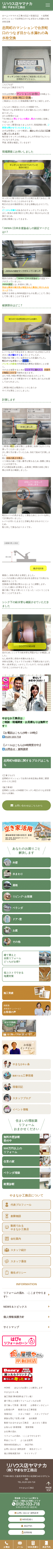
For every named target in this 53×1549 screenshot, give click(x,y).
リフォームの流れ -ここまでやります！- (24, 1294)
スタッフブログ (41, 1413)
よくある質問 (26, 1440)
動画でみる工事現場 (27, 1409)
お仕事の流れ (10, 1431)
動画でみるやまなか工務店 (16, 1422)
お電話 (7, 1544)
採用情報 (28, 1532)
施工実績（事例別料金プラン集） (18, 1396)
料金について (10, 1440)
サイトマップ (11, 1327)
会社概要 (33, 1418)
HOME (7, 1387)
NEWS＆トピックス (15, 1306)
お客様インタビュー (40, 1405)
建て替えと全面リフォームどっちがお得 (22, 1400)
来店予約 (29, 1444)
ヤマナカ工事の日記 (19, 15)
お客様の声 (9, 1409)
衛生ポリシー (36, 1448)
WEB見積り (26, 1519)
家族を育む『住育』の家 (14, 1418)
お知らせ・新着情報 (12, 1427)
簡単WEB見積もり (12, 1444)
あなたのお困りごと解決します (28, 1387)
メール (20, 1544)
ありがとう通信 (40, 1422)
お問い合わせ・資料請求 (15, 1448)
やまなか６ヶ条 (11, 1391)
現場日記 (36, 15)
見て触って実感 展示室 (15, 1405)
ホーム (5, 15)
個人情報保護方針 (13, 1317)
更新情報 (29, 1427)
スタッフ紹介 (24, 1413)
